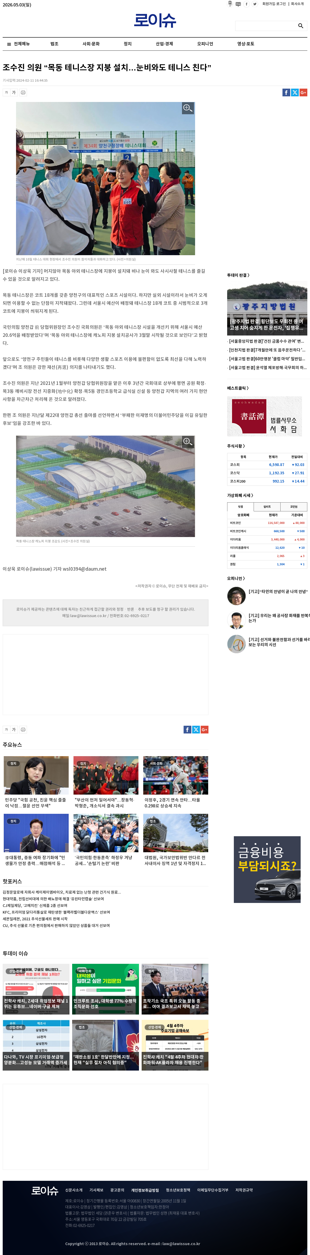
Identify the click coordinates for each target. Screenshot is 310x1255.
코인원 (293, 506)
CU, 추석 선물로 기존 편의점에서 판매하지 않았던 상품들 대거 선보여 (56, 926)
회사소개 (296, 4)
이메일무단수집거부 (212, 1190)
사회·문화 (91, 44)
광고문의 (117, 1190)
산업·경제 (164, 44)
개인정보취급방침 (145, 1190)
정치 (128, 44)
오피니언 (205, 44)
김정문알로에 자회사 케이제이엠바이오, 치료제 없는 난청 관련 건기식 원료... (62, 892)
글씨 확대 (14, 92)
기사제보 (96, 1190)
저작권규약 (244, 1190)
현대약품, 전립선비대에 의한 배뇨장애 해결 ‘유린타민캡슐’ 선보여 (53, 899)
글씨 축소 (6, 92)
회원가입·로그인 (274, 4)
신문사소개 (74, 1190)
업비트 (267, 506)
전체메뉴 (22, 44)
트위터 (295, 92)
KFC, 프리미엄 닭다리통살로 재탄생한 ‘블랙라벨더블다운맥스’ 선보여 (56, 912)
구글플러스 (303, 92)
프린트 (23, 92)
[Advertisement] (56, 674)
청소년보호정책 (178, 1190)
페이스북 (286, 92)
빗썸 (240, 506)
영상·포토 (245, 44)
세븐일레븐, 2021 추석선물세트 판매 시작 (35, 919)
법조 (55, 44)
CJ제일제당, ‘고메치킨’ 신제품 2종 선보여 (35, 905)
